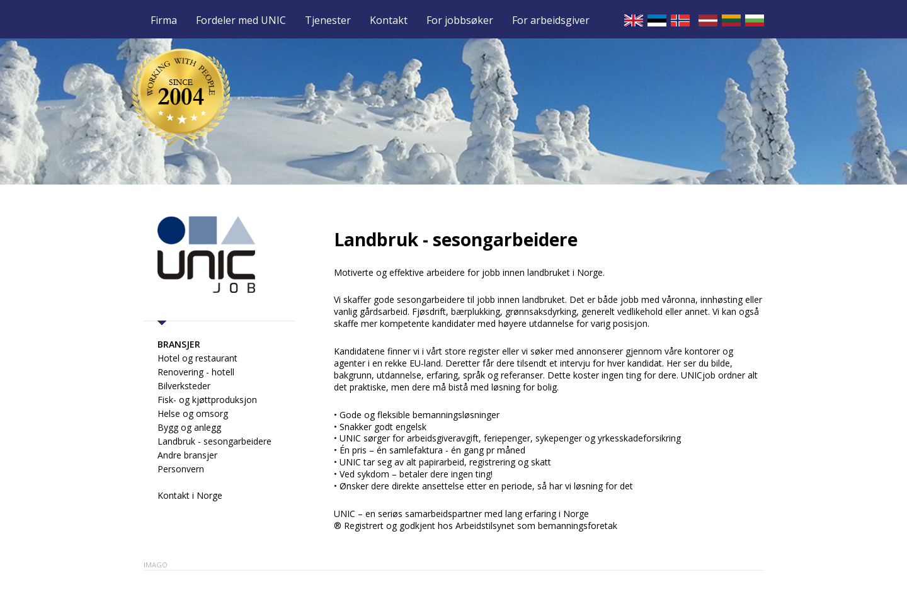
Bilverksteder (183, 386)
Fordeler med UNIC (241, 20)
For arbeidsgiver (551, 20)
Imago (156, 564)
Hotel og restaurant (197, 358)
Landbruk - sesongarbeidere (214, 441)
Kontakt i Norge (189, 495)
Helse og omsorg (192, 413)
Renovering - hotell (195, 372)
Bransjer (178, 344)
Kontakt (389, 20)
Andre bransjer (187, 455)
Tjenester (328, 20)
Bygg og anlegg (189, 427)
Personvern (180, 469)
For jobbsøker (459, 20)
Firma (164, 20)
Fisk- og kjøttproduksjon (207, 400)
